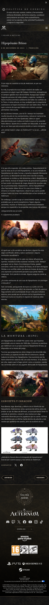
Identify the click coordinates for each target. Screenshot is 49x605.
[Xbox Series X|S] (32, 563)
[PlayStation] (14, 564)
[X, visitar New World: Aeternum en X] (19, 521)
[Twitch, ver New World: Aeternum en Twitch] (13, 522)
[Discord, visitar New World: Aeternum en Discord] (7, 522)
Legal (24, 576)
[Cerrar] (46, 3)
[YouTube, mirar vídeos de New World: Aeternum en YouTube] (30, 522)
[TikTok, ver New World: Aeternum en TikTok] (41, 522)
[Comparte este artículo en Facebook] (21, 465)
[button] (24, 66)
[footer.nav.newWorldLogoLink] (24, 515)
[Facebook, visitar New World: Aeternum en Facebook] (24, 522)
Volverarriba (24, 496)
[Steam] (24, 570)
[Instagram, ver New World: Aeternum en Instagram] (36, 522)
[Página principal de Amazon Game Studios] (24, 538)
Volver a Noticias (11, 35)
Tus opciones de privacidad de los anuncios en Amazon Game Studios (24, 581)
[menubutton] (46, 28)
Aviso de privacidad (24, 578)
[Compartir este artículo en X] (16, 465)
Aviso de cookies (24, 579)
